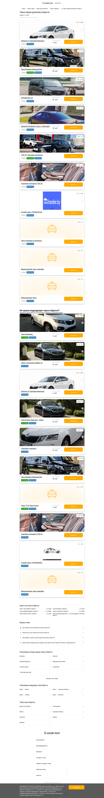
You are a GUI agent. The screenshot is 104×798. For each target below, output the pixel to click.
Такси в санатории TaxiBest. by (31, 363)
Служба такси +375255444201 (31, 563)
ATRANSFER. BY (27, 98)
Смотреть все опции (52, 678)
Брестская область (42, 8)
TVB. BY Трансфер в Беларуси (32, 155)
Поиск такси (30, 8)
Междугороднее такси (28, 298)
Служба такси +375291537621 (31, 212)
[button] (82, 29)
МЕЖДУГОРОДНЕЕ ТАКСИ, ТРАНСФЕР (35, 126)
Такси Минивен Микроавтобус (31, 69)
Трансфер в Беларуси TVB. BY (32, 183)
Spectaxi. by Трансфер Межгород (32, 41)
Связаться (73, 42)
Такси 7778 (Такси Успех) (30, 506)
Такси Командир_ (27, 334)
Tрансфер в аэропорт (28, 448)
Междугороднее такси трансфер (32, 269)
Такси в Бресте (54, 8)
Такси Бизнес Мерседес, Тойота (32, 420)
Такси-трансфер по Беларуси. (31, 241)
